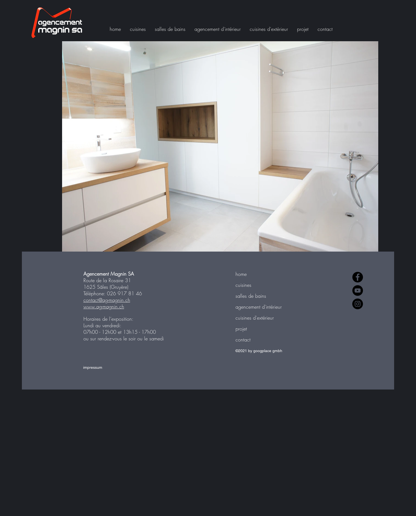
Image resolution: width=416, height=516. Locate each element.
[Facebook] (357, 277)
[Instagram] (357, 304)
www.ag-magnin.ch (103, 306)
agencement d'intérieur (258, 306)
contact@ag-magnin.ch (106, 300)
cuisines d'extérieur (254, 317)
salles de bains (250, 296)
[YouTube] (357, 290)
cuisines (243, 285)
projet (241, 328)
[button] (304, 29)
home (241, 274)
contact (243, 339)
